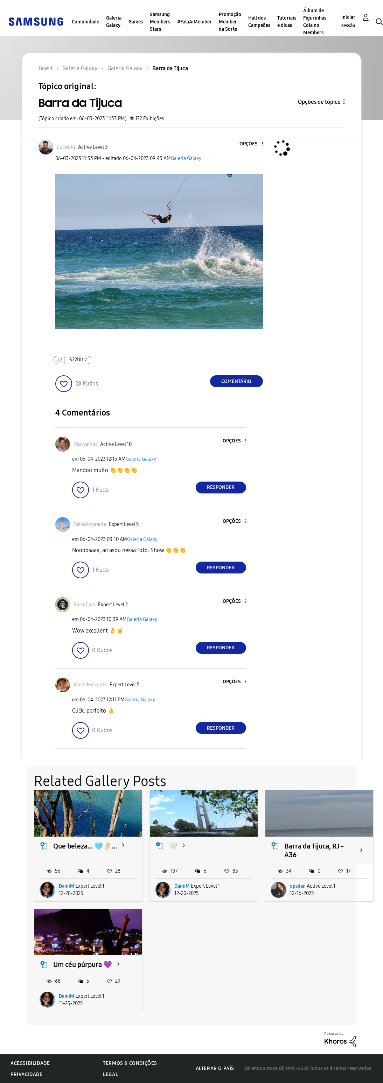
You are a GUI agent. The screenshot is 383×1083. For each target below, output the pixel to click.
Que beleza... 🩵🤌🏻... (85, 846)
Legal (110, 1074)
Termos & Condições (130, 1063)
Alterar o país (215, 1068)
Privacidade (27, 1074)
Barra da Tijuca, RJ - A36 (314, 850)
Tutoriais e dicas (286, 21)
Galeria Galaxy (113, 21)
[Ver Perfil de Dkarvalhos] (85, 444)
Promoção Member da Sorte (230, 22)
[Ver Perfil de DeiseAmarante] (90, 524)
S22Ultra (78, 360)
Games (135, 22)
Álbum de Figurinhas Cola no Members (314, 22)
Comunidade (85, 22)
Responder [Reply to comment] (221, 487)
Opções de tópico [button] (319, 102)
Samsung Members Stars (160, 22)
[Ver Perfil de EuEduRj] (66, 147)
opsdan (298, 886)
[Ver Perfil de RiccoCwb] (84, 605)
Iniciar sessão (348, 21)
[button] (250, 144)
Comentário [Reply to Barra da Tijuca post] (236, 381)
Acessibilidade (30, 1063)
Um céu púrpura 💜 (82, 964)
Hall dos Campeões (259, 21)
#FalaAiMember (194, 22)
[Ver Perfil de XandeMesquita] (90, 685)
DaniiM (66, 886)
